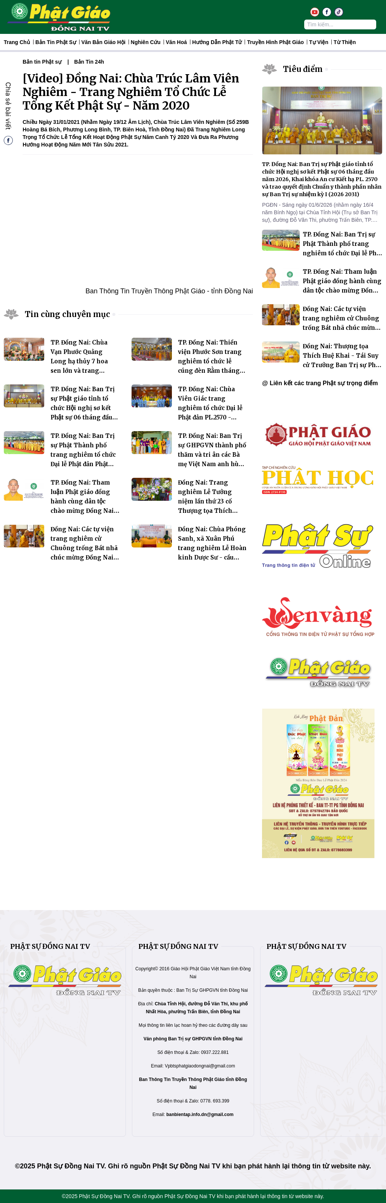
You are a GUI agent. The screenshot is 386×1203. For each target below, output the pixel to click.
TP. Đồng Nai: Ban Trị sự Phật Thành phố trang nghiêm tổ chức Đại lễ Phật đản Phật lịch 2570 (83, 454)
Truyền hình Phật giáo (275, 42)
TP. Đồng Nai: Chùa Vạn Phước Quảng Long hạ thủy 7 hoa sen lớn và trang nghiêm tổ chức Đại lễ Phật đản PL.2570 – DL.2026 (83, 371)
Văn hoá (176, 42)
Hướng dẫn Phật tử (217, 42)
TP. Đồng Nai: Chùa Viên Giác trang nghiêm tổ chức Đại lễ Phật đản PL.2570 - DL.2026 (210, 408)
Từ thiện (345, 42)
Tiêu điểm (303, 69)
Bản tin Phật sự (55, 42)
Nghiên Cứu (146, 42)
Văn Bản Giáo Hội (103, 42)
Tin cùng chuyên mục (67, 314)
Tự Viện (318, 42)
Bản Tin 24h (89, 62)
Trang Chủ (17, 42)
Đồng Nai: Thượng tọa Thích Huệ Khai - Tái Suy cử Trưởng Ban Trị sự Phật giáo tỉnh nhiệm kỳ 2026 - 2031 (342, 365)
